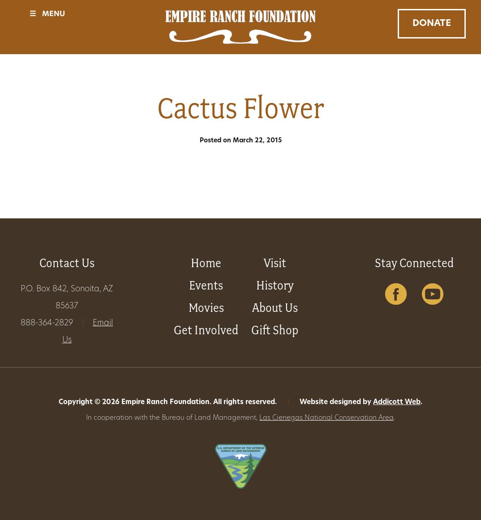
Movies (206, 307)
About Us (275, 307)
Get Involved (206, 330)
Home (206, 263)
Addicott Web (397, 402)
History (275, 285)
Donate (431, 23)
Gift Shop (274, 330)
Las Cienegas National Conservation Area (326, 418)
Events (206, 285)
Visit (275, 263)
